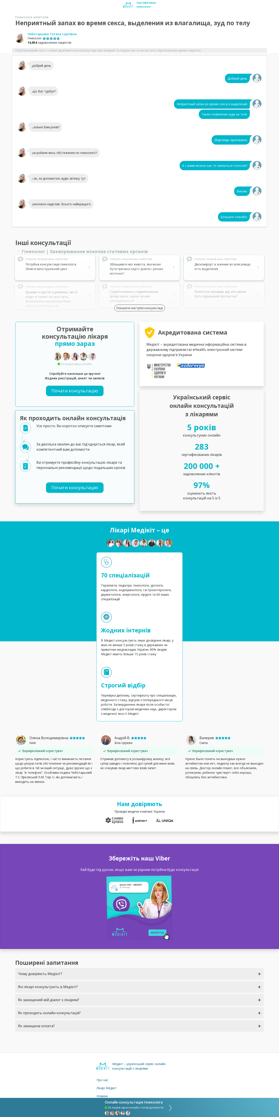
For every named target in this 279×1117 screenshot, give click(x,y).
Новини (102, 1096)
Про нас (102, 1080)
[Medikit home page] (128, 5)
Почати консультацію (74, 391)
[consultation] (168, 1107)
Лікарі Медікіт (107, 1088)
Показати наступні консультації (139, 308)
